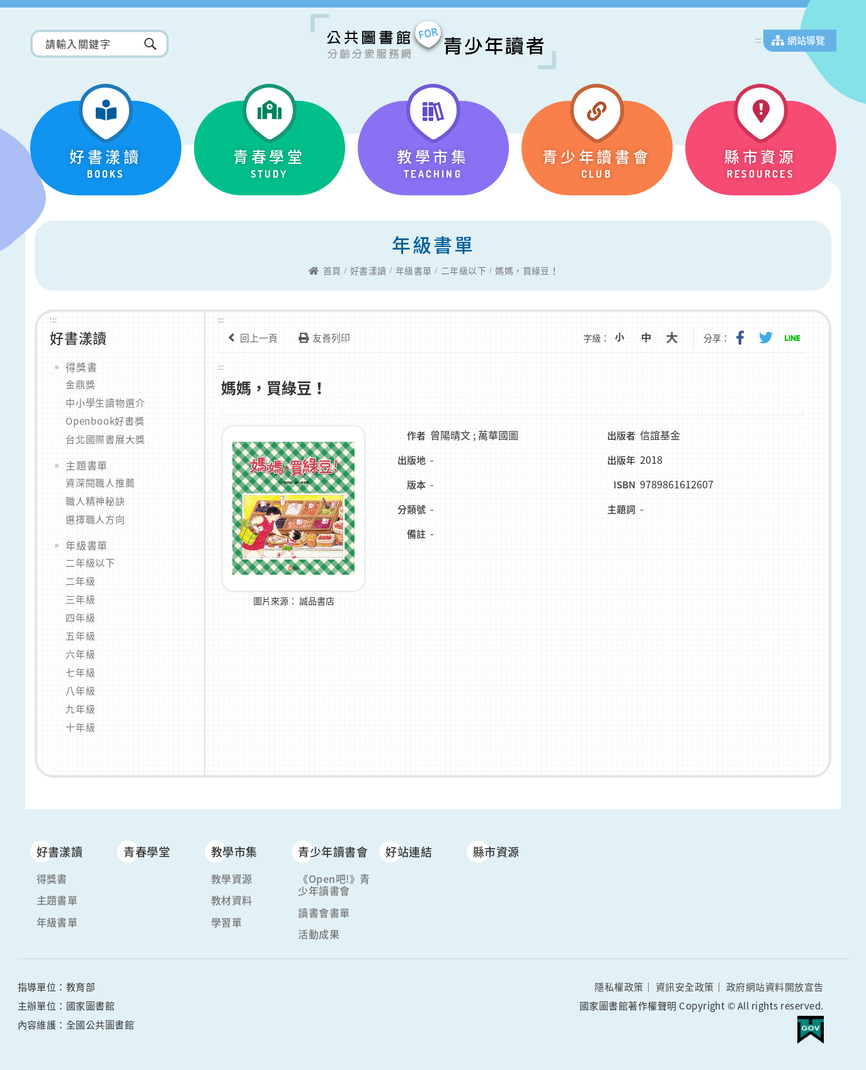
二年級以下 (463, 271)
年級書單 (414, 271)
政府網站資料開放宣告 (775, 987)
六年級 (80, 654)
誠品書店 (316, 599)
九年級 (80, 709)
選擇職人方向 (95, 519)
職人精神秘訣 (95, 501)
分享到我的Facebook (744, 338)
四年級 (80, 617)
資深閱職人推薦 (100, 483)
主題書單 (87, 465)
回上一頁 (249, 338)
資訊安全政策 (685, 987)
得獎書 (81, 366)
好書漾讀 (368, 271)
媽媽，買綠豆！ (527, 271)
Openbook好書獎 (105, 421)
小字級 (629, 338)
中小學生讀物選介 (105, 403)
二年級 (80, 581)
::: (758, 39)
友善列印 (321, 338)
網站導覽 (806, 40)
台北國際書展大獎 (105, 439)
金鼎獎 (80, 384)
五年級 (80, 636)
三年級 (80, 599)
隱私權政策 (619, 987)
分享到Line (793, 338)
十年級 (80, 727)
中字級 (654, 338)
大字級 (678, 338)
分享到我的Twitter (769, 338)
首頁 (332, 271)
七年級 (80, 672)
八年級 (80, 691)
